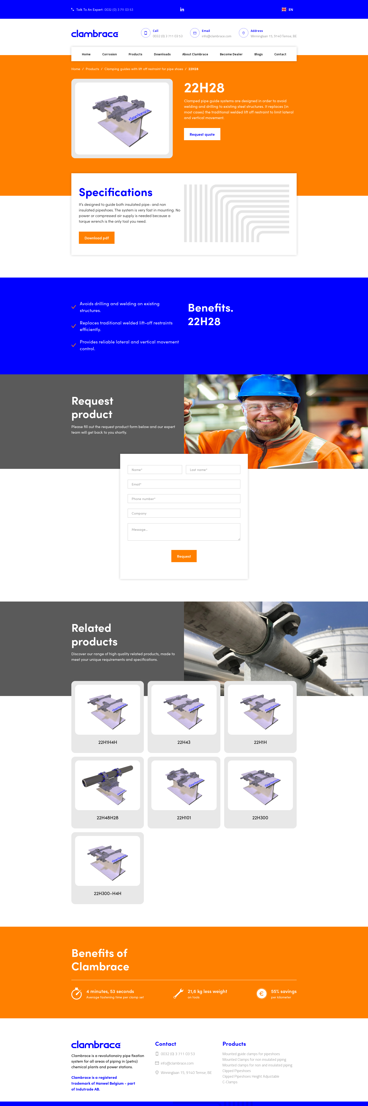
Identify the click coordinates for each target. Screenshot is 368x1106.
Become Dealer (231, 54)
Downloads (162, 54)
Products (135, 54)
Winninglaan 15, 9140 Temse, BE (274, 36)
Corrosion (109, 54)
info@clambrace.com (216, 36)
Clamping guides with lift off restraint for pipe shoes (143, 69)
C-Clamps (230, 1082)
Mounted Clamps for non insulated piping (254, 1059)
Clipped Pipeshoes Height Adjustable (250, 1076)
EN (287, 9)
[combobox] (287, 9)
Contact (280, 54)
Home (86, 54)
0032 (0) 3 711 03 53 (168, 36)
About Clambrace (195, 54)
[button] (129, 238)
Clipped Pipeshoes (236, 1070)
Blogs (258, 54)
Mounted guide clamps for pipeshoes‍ (251, 1054)
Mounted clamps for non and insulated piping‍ (257, 1065)
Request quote (202, 134)
